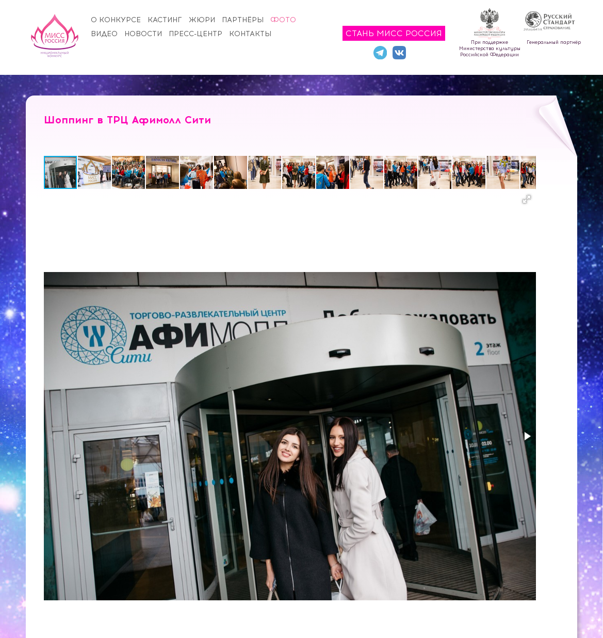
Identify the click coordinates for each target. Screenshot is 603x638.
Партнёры (243, 19)
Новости (143, 33)
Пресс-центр (195, 33)
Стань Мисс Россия (394, 33)
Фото (283, 19)
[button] (95, 172)
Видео (104, 33)
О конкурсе (116, 19)
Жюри (202, 19)
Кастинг (165, 19)
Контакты (250, 33)
